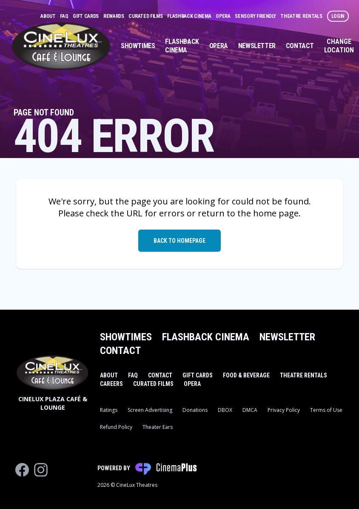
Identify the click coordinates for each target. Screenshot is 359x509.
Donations (195, 410)
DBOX (225, 410)
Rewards (114, 16)
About (48, 16)
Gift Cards (86, 16)
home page (276, 213)
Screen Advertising (150, 410)
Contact (300, 46)
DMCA (249, 410)
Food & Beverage (246, 375)
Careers (111, 383)
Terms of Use (326, 410)
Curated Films (146, 16)
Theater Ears (157, 427)
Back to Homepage (179, 240)
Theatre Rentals (301, 16)
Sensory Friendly (256, 16)
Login (338, 16)
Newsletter (257, 46)
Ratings (108, 410)
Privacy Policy (284, 410)
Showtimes (138, 46)
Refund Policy (116, 427)
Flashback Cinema (189, 16)
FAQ (64, 16)
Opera (223, 16)
